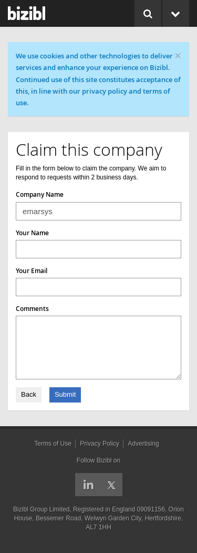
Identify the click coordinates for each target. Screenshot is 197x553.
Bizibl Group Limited (41, 509)
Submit (65, 394)
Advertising (143, 443)
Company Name (40, 194)
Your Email (31, 270)
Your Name (32, 232)
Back (28, 394)
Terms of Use (52, 443)
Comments (32, 308)
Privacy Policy (99, 443)
